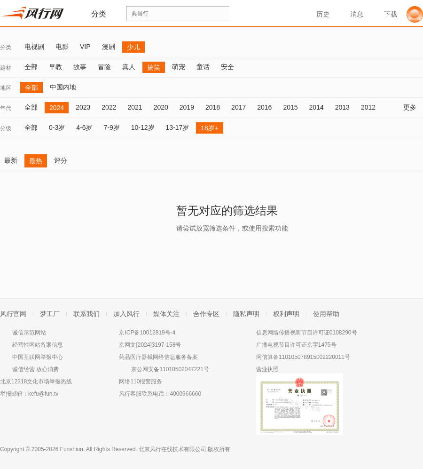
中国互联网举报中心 (37, 357)
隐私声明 (246, 314)
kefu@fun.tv (43, 393)
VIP (85, 46)
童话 (203, 67)
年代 (5, 108)
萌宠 (178, 67)
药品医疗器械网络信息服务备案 (158, 357)
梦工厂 (50, 314)
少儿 (133, 47)
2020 (161, 107)
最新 (10, 160)
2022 (109, 107)
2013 (342, 107)
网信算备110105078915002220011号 (303, 357)
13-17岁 (177, 127)
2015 (290, 107)
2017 (238, 107)
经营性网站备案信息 (37, 345)
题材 (5, 67)
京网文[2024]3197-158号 (150, 345)
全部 (31, 67)
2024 (56, 107)
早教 (55, 67)
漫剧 (108, 46)
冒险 (104, 67)
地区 (5, 88)
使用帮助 (326, 314)
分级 (5, 128)
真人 (128, 67)
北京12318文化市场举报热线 (36, 381)
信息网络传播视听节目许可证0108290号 (306, 332)
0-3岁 (57, 127)
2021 (134, 107)
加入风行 (126, 314)
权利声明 (286, 314)
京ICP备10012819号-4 (147, 332)
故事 (79, 67)
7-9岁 (111, 127)
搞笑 (153, 67)
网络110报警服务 (140, 381)
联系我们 (86, 314)
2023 (83, 107)
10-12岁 (143, 127)
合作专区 (206, 314)
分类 (5, 47)
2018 (212, 107)
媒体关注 (166, 314)
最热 (35, 161)
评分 (60, 160)
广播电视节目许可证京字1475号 (296, 345)
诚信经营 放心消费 (35, 369)
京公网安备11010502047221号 (170, 369)
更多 (413, 107)
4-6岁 (84, 127)
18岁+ (210, 128)
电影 (62, 46)
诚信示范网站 (29, 332)
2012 (368, 107)
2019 (187, 107)
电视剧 (34, 46)
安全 (227, 67)
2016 (264, 107)
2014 (316, 107)
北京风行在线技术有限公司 (172, 449)
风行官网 (13, 314)
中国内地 (63, 87)
